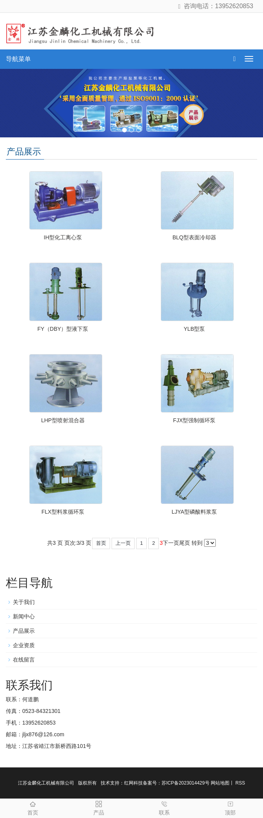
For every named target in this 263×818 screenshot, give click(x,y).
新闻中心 (24, 616)
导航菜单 (18, 59)
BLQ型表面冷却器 (194, 237)
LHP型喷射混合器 (62, 420)
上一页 (123, 543)
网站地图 (220, 783)
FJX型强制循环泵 (194, 420)
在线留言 (24, 660)
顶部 (230, 807)
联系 (164, 807)
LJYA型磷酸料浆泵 (194, 512)
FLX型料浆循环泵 (62, 512)
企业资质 (24, 645)
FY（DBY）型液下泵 (63, 329)
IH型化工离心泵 (63, 237)
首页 (101, 543)
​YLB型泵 (194, 329)
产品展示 (24, 631)
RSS (239, 783)
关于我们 (24, 602)
